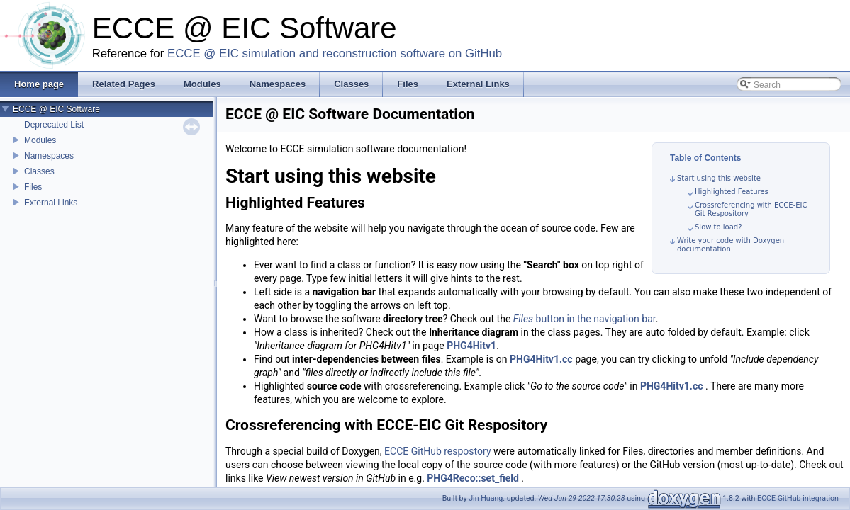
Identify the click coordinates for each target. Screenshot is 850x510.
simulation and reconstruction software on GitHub (372, 53)
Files (33, 187)
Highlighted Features (731, 192)
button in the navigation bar (584, 318)
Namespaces (49, 156)
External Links (50, 203)
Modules (40, 140)
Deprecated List (54, 125)
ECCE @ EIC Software (56, 109)
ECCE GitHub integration (798, 498)
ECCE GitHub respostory (437, 451)
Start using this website (719, 178)
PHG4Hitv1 (471, 345)
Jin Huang (486, 498)
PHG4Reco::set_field (473, 478)
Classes (39, 171)
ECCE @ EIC (203, 53)
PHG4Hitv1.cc (541, 359)
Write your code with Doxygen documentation (730, 245)
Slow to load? (718, 227)
